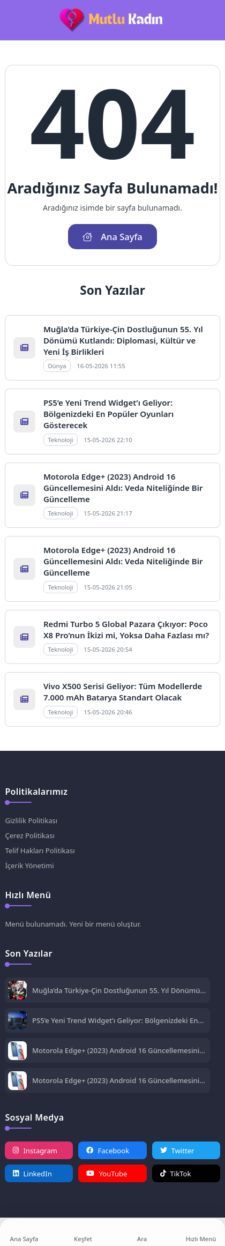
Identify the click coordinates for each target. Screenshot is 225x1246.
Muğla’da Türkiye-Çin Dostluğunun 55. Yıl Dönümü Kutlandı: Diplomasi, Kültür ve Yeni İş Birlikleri (123, 340)
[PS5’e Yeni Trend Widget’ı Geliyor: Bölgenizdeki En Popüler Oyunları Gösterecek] (17, 1021)
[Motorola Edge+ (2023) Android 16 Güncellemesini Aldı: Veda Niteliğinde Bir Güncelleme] (17, 1051)
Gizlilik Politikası (31, 820)
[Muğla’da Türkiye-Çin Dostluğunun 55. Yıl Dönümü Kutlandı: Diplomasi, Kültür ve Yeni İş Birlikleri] (17, 991)
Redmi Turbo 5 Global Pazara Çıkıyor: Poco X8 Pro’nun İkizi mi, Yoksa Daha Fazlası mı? (126, 629)
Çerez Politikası (29, 835)
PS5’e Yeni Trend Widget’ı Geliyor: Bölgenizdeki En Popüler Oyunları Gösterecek (108, 413)
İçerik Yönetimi (29, 865)
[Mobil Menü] (13, 20)
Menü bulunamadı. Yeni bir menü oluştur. (73, 924)
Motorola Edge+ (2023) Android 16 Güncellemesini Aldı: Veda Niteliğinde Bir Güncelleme (123, 487)
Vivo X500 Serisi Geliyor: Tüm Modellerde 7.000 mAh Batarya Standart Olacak (122, 692)
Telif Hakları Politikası (39, 850)
